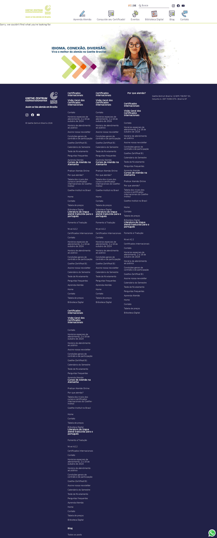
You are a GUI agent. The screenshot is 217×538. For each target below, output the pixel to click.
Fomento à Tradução (77, 223)
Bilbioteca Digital (76, 210)
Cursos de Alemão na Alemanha (79, 163)
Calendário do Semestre (79, 147)
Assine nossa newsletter (79, 132)
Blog (70, 528)
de (134, 6)
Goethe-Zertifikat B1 (77, 143)
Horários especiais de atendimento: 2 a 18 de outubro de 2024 (79, 119)
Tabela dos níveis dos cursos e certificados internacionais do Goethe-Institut (80, 183)
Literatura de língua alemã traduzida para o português (80, 214)
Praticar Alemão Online (78, 171)
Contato (71, 113)
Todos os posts (75, 535)
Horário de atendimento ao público (79, 127)
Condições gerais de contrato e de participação (80, 137)
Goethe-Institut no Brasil (79, 190)
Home (70, 197)
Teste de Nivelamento (78, 152)
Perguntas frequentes (78, 156)
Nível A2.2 (73, 229)
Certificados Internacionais (75, 94)
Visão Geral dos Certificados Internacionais (76, 102)
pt (129, 6)
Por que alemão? (75, 175)
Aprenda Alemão (76, 160)
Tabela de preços (76, 205)
